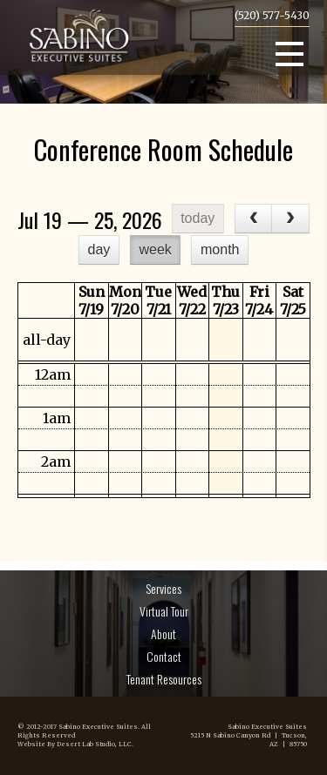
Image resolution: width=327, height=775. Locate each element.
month (220, 249)
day (99, 249)
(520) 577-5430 (272, 15)
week (155, 249)
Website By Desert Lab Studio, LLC (74, 744)
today (198, 218)
